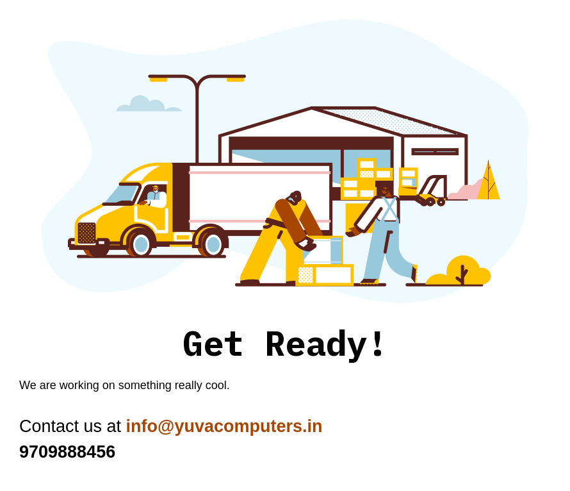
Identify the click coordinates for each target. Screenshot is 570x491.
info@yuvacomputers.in (224, 426)
